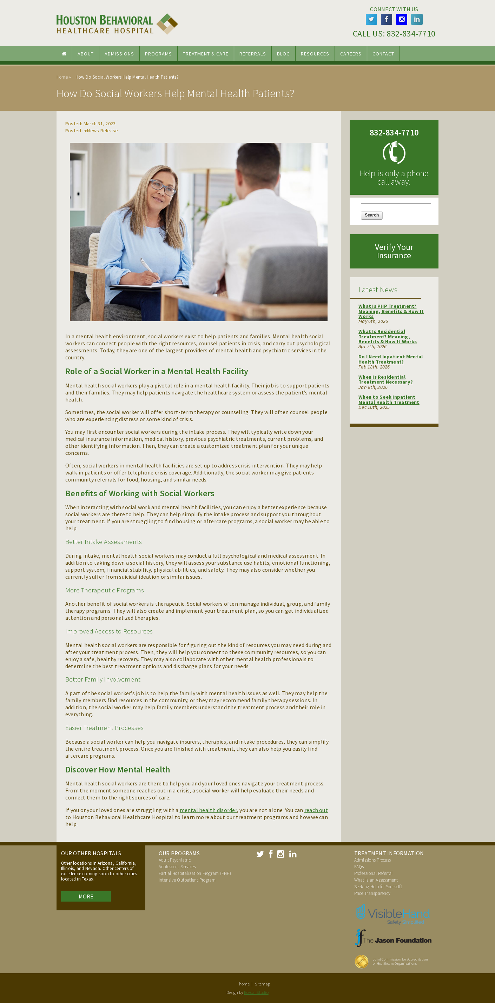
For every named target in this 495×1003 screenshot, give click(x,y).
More (86, 896)
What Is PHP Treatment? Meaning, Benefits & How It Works (391, 311)
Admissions (119, 54)
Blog (283, 54)
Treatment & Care (206, 54)
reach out (316, 809)
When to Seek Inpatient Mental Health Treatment (389, 399)
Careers (351, 54)
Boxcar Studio (256, 992)
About (86, 54)
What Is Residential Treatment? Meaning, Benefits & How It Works (387, 336)
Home (62, 77)
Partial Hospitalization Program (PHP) (195, 873)
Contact (383, 54)
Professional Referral (373, 873)
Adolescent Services (177, 867)
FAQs (359, 867)
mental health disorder (208, 809)
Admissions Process (372, 860)
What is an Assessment (376, 880)
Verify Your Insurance (394, 251)
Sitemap (262, 984)
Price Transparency (372, 893)
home (244, 984)
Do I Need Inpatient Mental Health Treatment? (390, 359)
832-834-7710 (411, 33)
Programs (158, 54)
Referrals (252, 54)
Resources (315, 54)
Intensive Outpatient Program (187, 880)
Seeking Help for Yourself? (378, 887)
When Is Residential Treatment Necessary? (385, 379)
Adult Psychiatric (175, 860)
